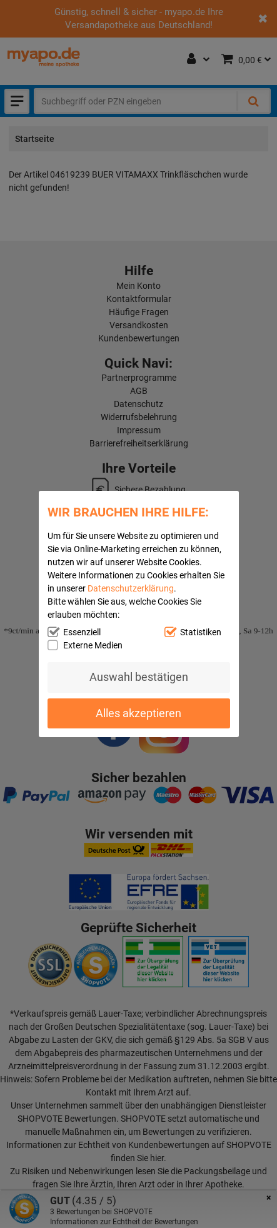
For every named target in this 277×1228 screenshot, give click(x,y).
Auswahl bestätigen (138, 676)
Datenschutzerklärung (131, 588)
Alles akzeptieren (138, 713)
